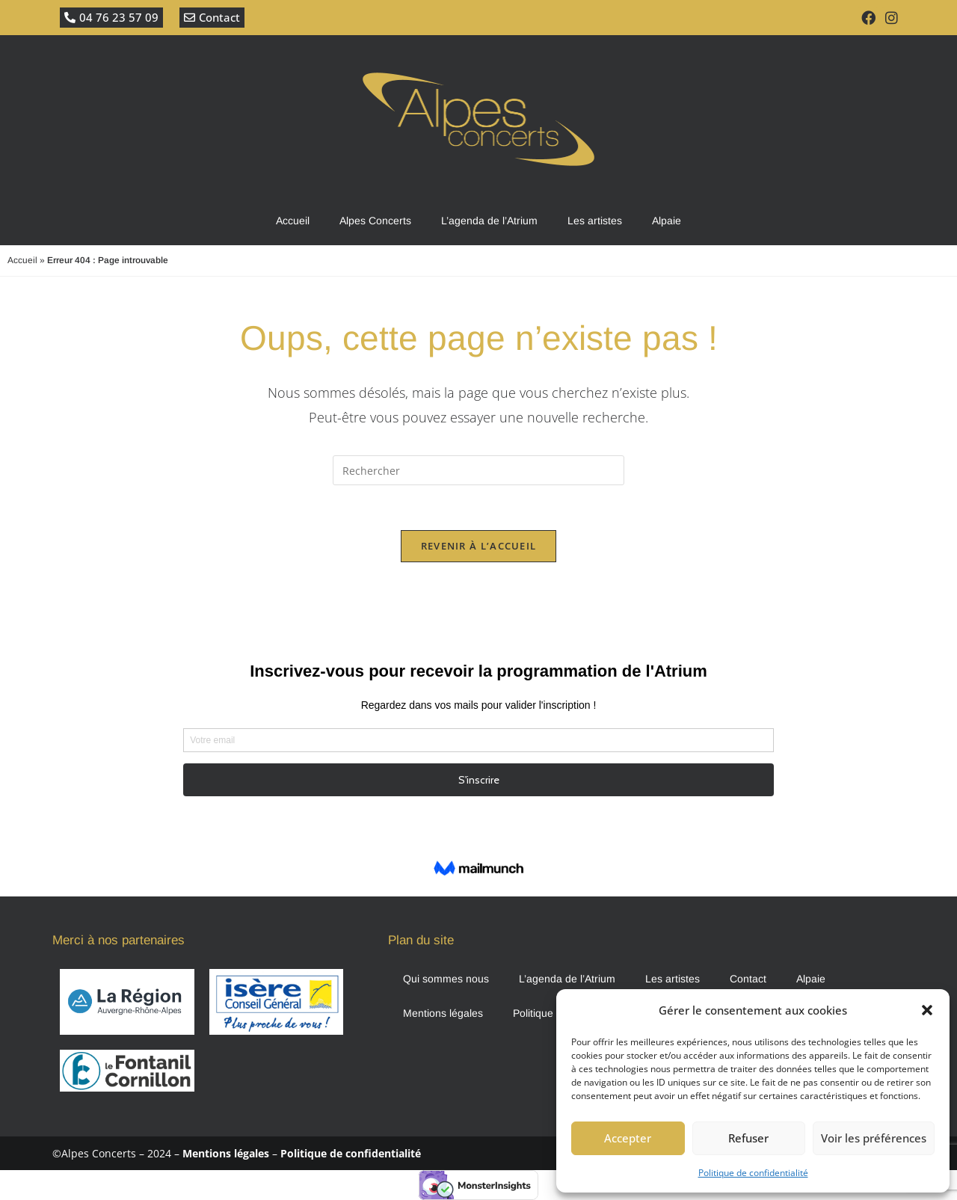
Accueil (293, 221)
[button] (927, 1010)
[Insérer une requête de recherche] (478, 470)
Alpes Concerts (375, 221)
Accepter (627, 1137)
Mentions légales (443, 1013)
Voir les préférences (873, 1137)
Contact (748, 979)
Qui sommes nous (446, 979)
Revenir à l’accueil (479, 546)
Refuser (748, 1137)
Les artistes (594, 221)
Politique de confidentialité (753, 1172)
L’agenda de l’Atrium (489, 221)
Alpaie (666, 221)
